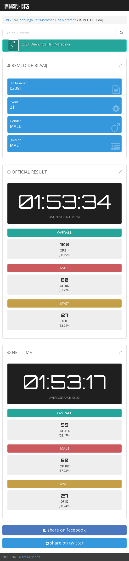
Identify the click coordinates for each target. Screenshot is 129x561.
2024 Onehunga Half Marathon (30, 20)
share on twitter (65, 543)
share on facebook (64, 530)
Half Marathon (65, 20)
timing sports (31, 557)
